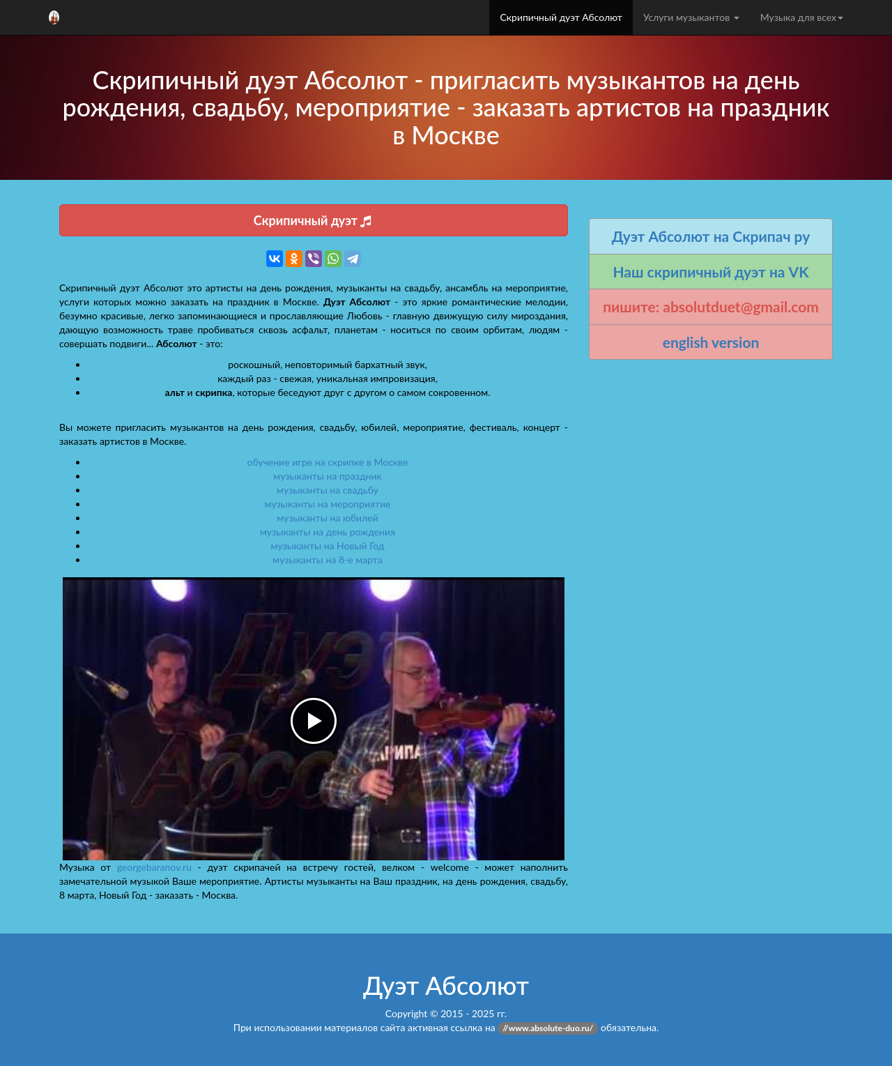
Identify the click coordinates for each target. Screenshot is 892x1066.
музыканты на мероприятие (328, 504)
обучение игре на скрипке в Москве (327, 462)
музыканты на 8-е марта (327, 559)
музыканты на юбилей (327, 518)
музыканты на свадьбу (327, 490)
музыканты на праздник (327, 476)
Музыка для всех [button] (801, 17)
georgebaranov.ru (154, 867)
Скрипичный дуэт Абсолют (561, 17)
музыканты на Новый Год (327, 545)
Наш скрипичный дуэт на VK (710, 271)
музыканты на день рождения (327, 532)
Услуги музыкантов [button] (691, 17)
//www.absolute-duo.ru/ (547, 1028)
